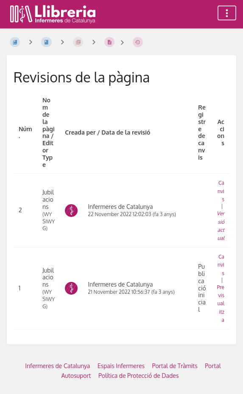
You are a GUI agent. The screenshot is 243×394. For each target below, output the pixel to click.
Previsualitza (220, 303)
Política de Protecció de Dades (138, 375)
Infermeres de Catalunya (57, 365)
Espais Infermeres (121, 365)
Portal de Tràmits (175, 365)
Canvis (221, 191)
